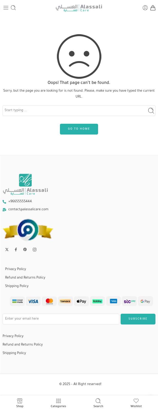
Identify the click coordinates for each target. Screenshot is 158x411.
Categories (58, 403)
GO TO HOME (79, 129)
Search (98, 403)
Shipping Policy (16, 286)
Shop (19, 403)
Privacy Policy (15, 269)
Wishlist (136, 403)
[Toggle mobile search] (13, 8)
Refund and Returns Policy (25, 278)
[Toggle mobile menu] (6, 8)
